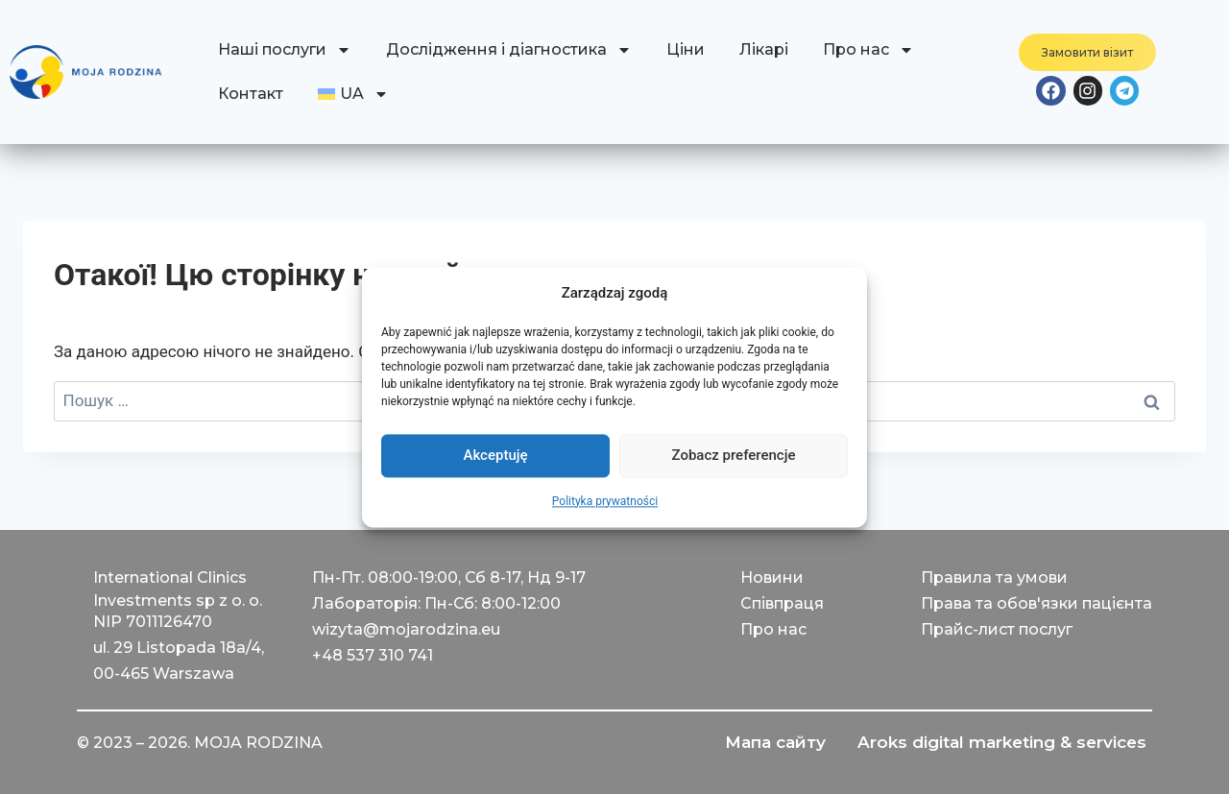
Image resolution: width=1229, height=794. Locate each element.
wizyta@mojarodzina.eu (406, 629)
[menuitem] (353, 94)
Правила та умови (994, 576)
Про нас (868, 50)
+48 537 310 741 (372, 655)
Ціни (685, 49)
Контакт (250, 93)
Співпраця (782, 603)
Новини (772, 576)
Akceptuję (495, 455)
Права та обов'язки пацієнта (1036, 603)
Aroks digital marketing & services (998, 743)
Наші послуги (284, 50)
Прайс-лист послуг (996, 629)
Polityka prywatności (605, 501)
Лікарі (763, 49)
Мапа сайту (764, 743)
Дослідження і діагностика (509, 50)
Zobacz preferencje (734, 455)
